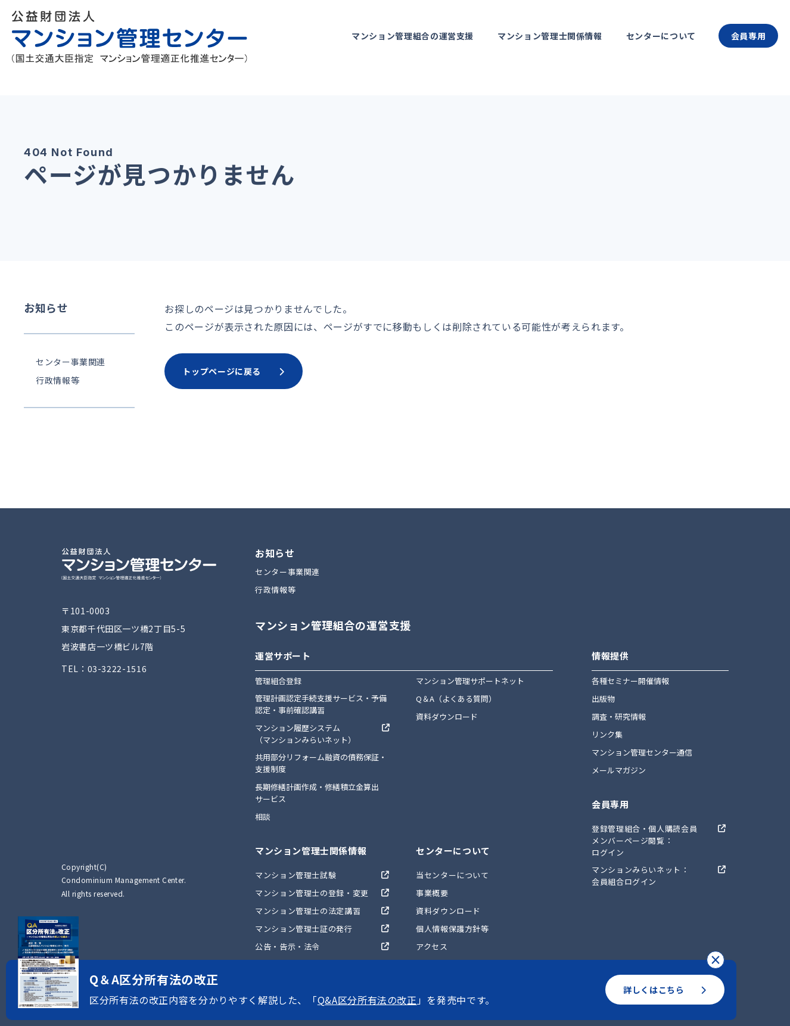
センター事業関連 (70, 362)
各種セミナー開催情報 (630, 680)
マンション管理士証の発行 (304, 928)
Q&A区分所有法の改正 (367, 1000)
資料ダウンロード (447, 716)
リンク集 (607, 734)
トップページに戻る (233, 371)
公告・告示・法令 (287, 946)
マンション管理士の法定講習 (307, 910)
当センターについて (452, 875)
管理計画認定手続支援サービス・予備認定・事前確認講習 (321, 704)
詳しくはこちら (665, 990)
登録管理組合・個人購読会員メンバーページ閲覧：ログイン (644, 840)
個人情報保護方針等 (452, 928)
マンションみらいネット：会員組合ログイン (640, 875)
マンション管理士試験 (295, 875)
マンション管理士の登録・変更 (312, 892)
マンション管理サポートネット (470, 680)
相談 (262, 816)
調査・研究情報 (619, 716)
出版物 (603, 698)
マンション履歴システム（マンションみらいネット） (305, 733)
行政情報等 (57, 380)
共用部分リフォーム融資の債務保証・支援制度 (321, 763)
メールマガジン (619, 770)
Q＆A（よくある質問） (456, 698)
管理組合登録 (278, 680)
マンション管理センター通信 (642, 752)
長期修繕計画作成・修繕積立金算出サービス (317, 792)
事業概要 (432, 892)
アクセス (432, 946)
